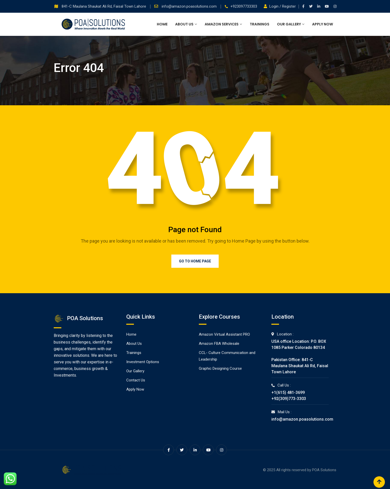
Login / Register (280, 6)
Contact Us (135, 380)
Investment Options (142, 362)
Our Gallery (289, 24)
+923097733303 (243, 6)
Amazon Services (222, 24)
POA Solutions (324, 470)
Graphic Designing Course (220, 368)
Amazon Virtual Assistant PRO (224, 334)
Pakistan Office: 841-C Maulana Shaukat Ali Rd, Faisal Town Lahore (299, 365)
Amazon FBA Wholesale (219, 343)
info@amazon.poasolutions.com (190, 6)
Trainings (259, 24)
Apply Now (322, 24)
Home (162, 24)
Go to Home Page (195, 261)
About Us (184, 24)
